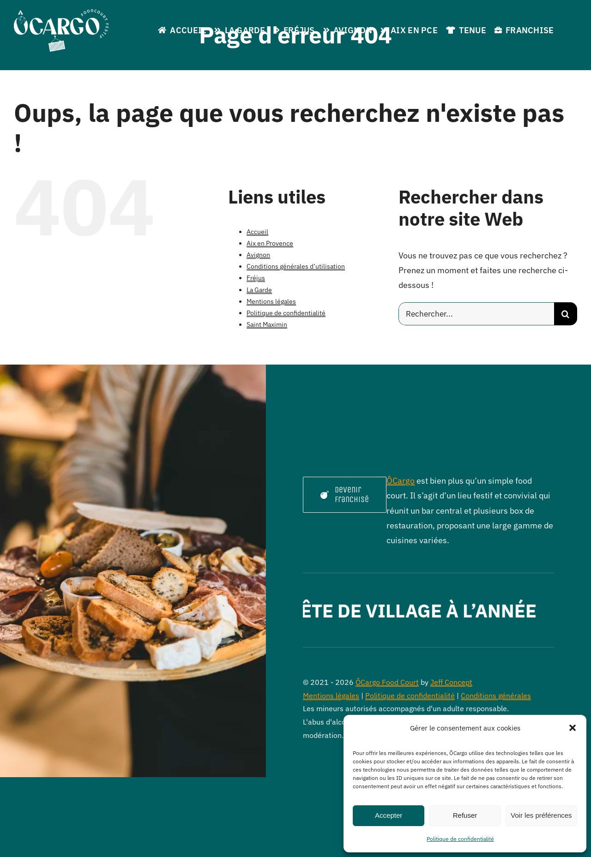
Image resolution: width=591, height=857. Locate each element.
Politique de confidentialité (460, 838)
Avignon (258, 255)
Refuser (465, 815)
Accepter (388, 815)
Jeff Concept (451, 682)
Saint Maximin (267, 324)
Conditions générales (496, 695)
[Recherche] (565, 313)
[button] (572, 727)
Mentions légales (271, 301)
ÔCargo (400, 480)
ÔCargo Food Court (387, 682)
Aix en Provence (270, 243)
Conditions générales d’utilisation (296, 266)
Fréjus (256, 278)
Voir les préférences (541, 815)
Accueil (257, 232)
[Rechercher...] (476, 313)
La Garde (259, 290)
